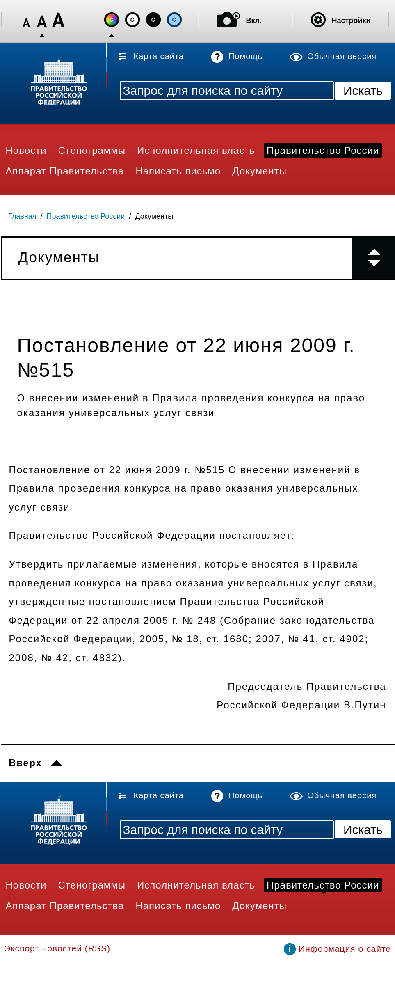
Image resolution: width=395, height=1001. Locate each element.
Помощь (245, 56)
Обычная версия (342, 56)
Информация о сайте (345, 948)
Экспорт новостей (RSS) (57, 948)
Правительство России (86, 216)
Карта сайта (159, 56)
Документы (154, 216)
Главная (22, 216)
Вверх (25, 763)
